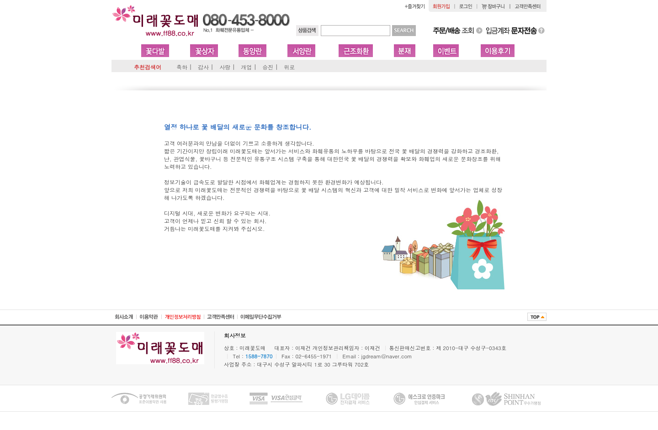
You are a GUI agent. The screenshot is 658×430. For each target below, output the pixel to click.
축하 (181, 67)
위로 (289, 67)
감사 (203, 67)
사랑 (224, 67)
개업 (246, 67)
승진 (267, 67)
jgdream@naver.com (386, 356)
